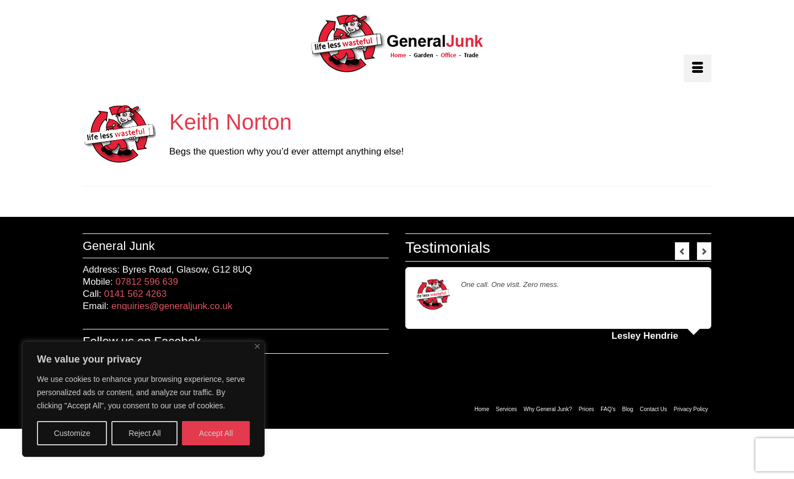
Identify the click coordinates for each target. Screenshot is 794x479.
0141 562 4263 (135, 294)
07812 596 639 (147, 281)
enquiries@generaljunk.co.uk (172, 306)
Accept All (216, 433)
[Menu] (697, 68)
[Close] (257, 346)
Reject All (144, 433)
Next (704, 251)
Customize (72, 433)
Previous (682, 251)
